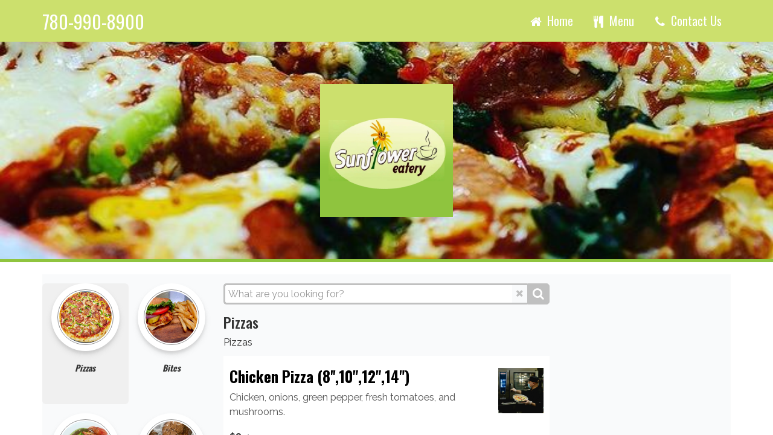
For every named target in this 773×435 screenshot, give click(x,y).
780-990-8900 (93, 22)
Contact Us (687, 20)
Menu (613, 20)
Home (550, 20)
